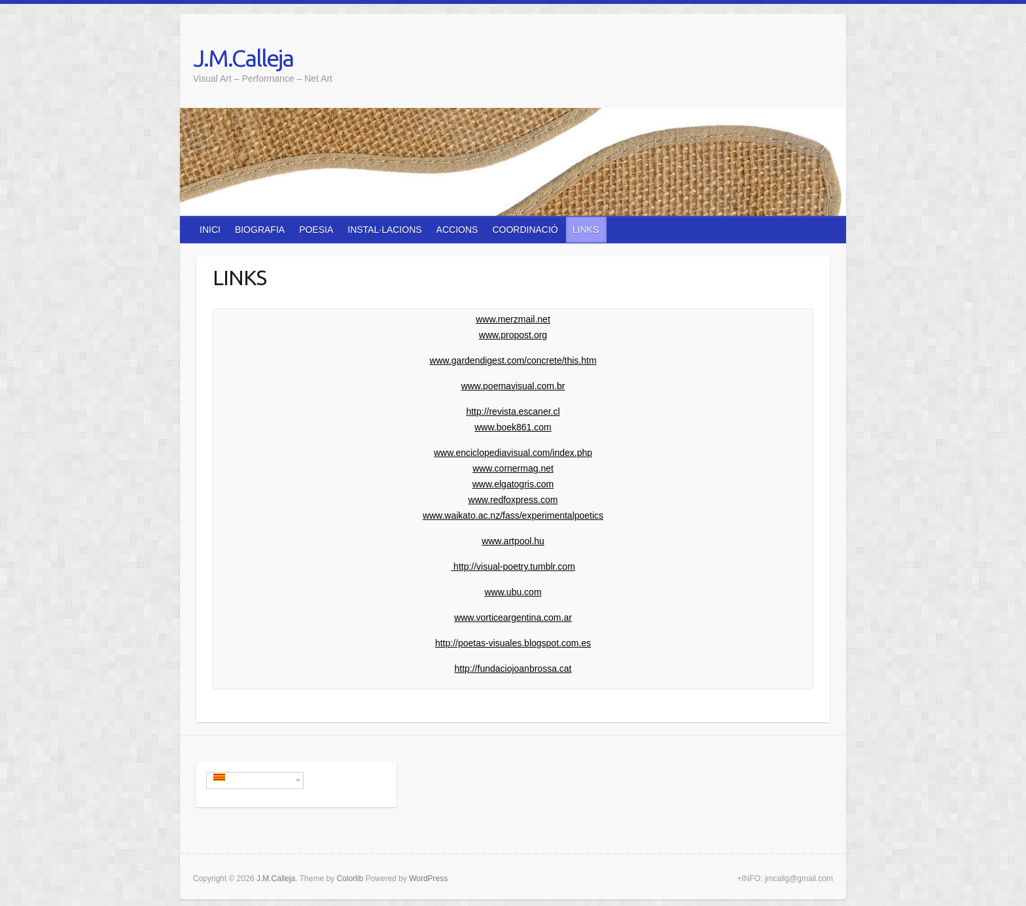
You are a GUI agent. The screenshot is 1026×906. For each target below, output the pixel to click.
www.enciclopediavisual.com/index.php (513, 452)
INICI (210, 229)
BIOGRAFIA (260, 229)
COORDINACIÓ (524, 229)
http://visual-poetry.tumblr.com (513, 566)
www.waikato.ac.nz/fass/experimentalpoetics (513, 515)
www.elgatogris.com (513, 484)
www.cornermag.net (513, 468)
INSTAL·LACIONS (384, 229)
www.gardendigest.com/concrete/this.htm (512, 360)
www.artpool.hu (513, 541)
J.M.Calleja (243, 57)
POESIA (316, 229)
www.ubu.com (512, 592)
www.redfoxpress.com (513, 500)
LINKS (586, 229)
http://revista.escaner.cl (512, 411)
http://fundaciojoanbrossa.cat (512, 668)
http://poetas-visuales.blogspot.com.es (513, 643)
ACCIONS (457, 229)
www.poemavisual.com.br (513, 386)
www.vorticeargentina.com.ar (513, 617)
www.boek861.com (513, 427)
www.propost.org (513, 335)
